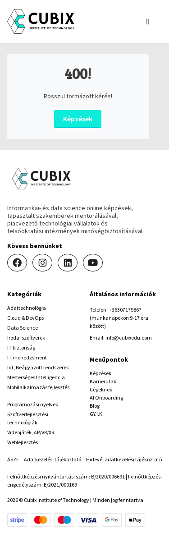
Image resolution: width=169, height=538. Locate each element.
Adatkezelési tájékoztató (52, 459)
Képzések (77, 118)
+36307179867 (125, 309)
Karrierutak (103, 381)
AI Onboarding (106, 397)
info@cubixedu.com (128, 337)
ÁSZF (13, 459)
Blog (95, 405)
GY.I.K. (97, 413)
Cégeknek (101, 389)
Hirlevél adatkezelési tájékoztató (124, 459)
